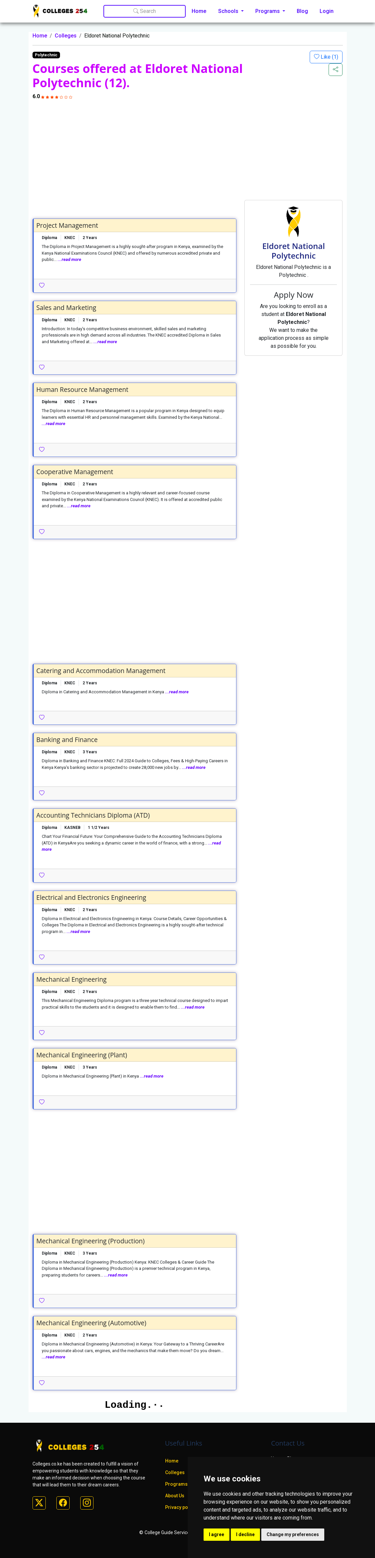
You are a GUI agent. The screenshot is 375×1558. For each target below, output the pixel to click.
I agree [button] (216, 1534)
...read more (69, 259)
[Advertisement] (187, 150)
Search (144, 11)
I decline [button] (245, 1534)
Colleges (66, 35)
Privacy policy (180, 1507)
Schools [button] (229, 11)
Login (327, 11)
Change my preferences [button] (293, 1534)
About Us (174, 1495)
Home (199, 11)
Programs (176, 1484)
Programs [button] (268, 11)
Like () (328, 57)
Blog (302, 11)
